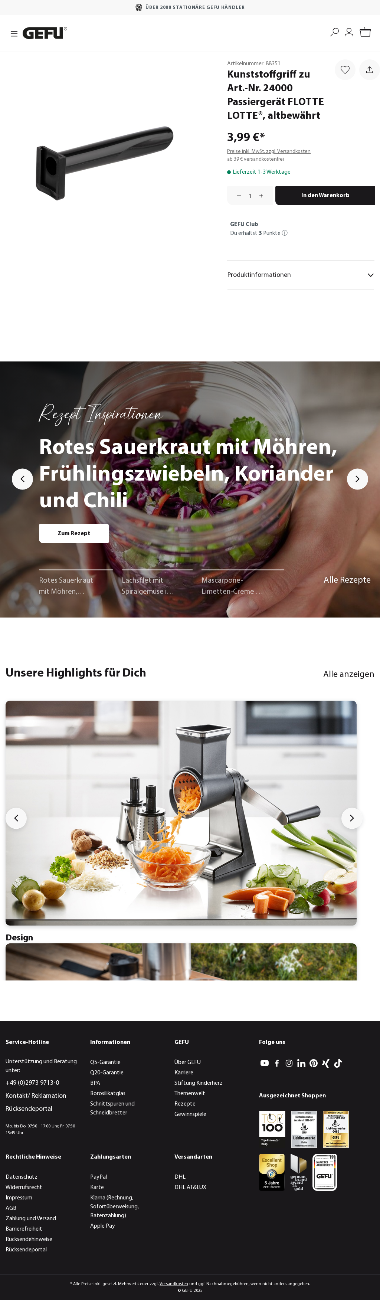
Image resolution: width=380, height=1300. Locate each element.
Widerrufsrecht (24, 1188)
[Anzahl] (250, 195)
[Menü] (12, 33)
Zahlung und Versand (31, 1219)
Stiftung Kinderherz (198, 1083)
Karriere (183, 1073)
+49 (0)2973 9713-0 (32, 1083)
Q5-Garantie (105, 1062)
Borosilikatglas (107, 1094)
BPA (95, 1083)
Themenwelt (189, 1094)
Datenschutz (21, 1177)
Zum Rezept (74, 534)
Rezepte (185, 1104)
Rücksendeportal (29, 1109)
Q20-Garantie (107, 1073)
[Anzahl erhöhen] (264, 195)
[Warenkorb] (365, 33)
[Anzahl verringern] (236, 195)
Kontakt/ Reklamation (36, 1096)
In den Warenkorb (325, 196)
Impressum (19, 1198)
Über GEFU (187, 1062)
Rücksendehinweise (29, 1239)
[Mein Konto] (349, 31)
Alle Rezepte (347, 580)
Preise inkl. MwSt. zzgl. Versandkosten (269, 151)
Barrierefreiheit (24, 1229)
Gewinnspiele (190, 1114)
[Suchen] (334, 31)
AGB (11, 1208)
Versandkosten (174, 1284)
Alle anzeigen (348, 674)
